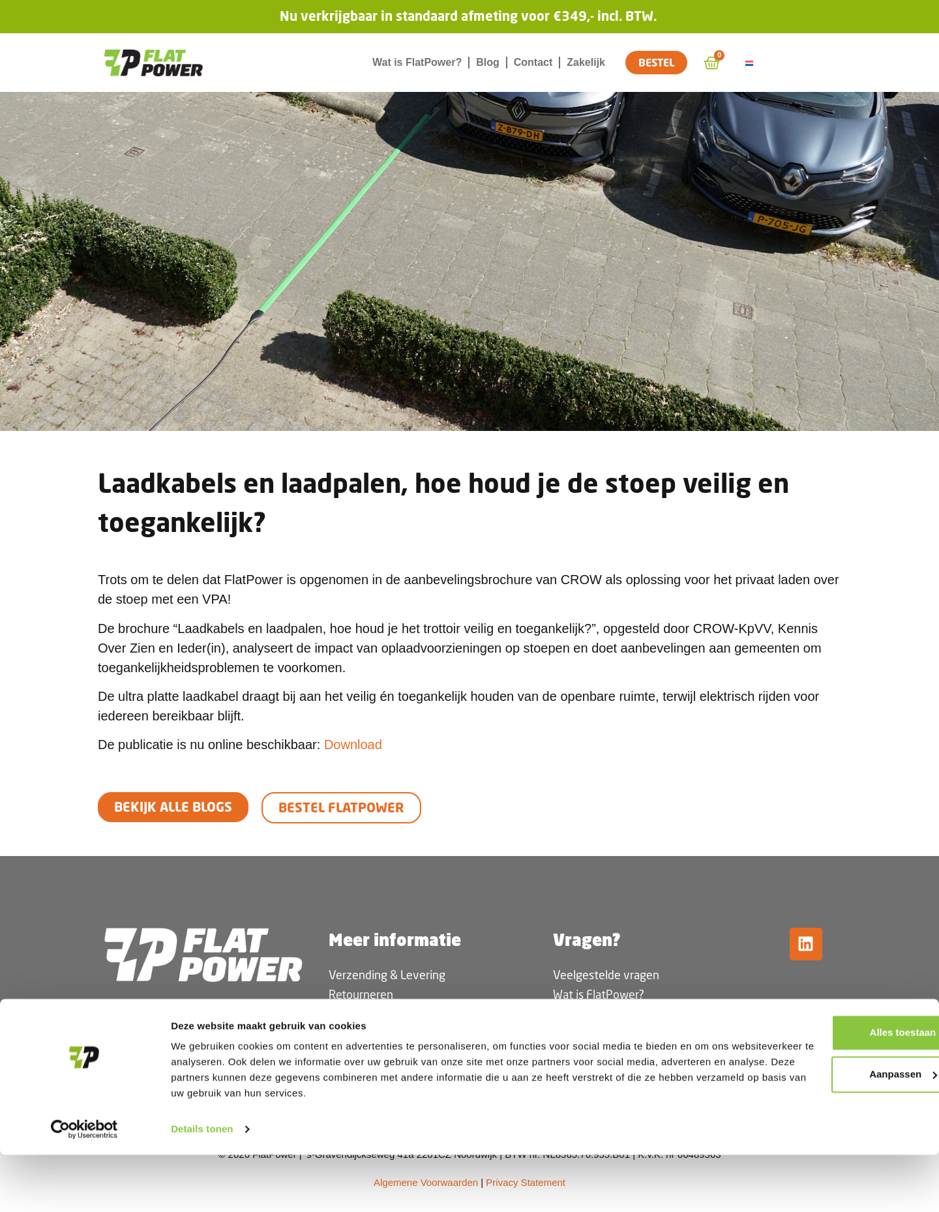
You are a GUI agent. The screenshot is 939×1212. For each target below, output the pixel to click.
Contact (533, 62)
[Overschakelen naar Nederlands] (751, 63)
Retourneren (361, 994)
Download (353, 744)
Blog (487, 62)
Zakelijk (586, 62)
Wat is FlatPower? (417, 62)
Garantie (350, 1053)
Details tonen (202, 1186)
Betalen (348, 1033)
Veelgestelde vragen (606, 975)
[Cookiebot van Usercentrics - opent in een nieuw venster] (84, 1186)
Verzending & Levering (387, 975)
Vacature (576, 1033)
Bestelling (354, 1014)
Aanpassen (831, 1131)
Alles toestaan (830, 1089)
